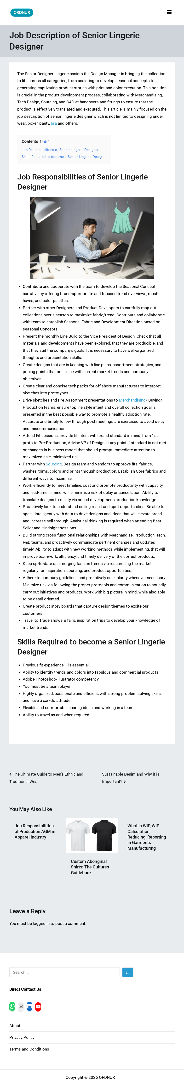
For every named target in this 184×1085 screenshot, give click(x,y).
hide (44, 142)
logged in (41, 923)
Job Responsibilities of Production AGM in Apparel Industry (35, 831)
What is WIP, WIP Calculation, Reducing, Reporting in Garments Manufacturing (146, 837)
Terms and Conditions (29, 1049)
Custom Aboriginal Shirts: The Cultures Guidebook (90, 867)
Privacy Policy (21, 1037)
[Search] (127, 972)
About (14, 1025)
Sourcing (54, 464)
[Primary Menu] (169, 12)
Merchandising (132, 400)
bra (54, 123)
